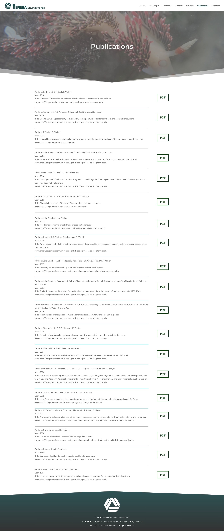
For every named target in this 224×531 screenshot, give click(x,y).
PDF (163, 97)
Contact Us (167, 6)
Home (142, 6)
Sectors (179, 6)
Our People (154, 6)
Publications (202, 6)
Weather (216, 6)
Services (190, 6)
